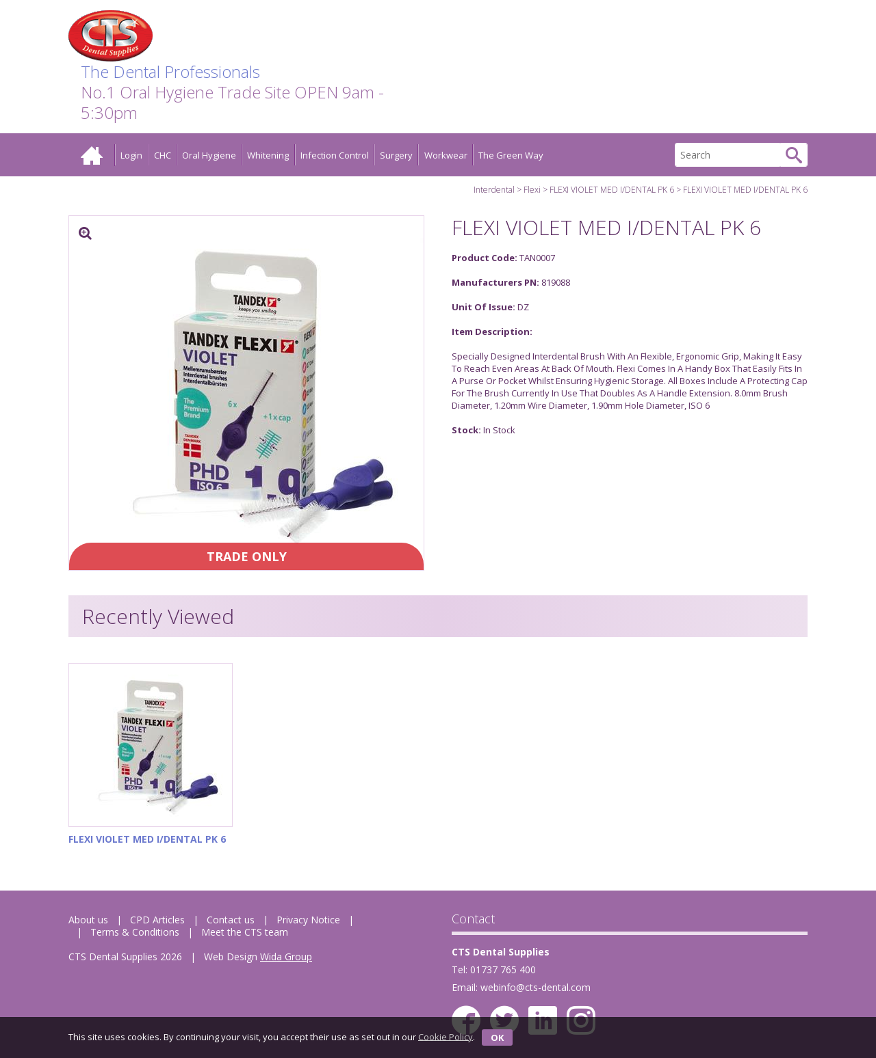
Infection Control (334, 155)
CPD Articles (157, 919)
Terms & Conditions (134, 931)
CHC (162, 155)
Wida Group (286, 956)
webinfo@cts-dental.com (535, 987)
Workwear (445, 155)
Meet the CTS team (244, 931)
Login (131, 155)
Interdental (494, 189)
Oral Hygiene (209, 155)
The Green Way (510, 155)
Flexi (532, 189)
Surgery (396, 155)
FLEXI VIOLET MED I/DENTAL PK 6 (612, 189)
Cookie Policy (445, 1036)
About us (88, 919)
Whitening (268, 155)
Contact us (231, 919)
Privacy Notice (308, 919)
